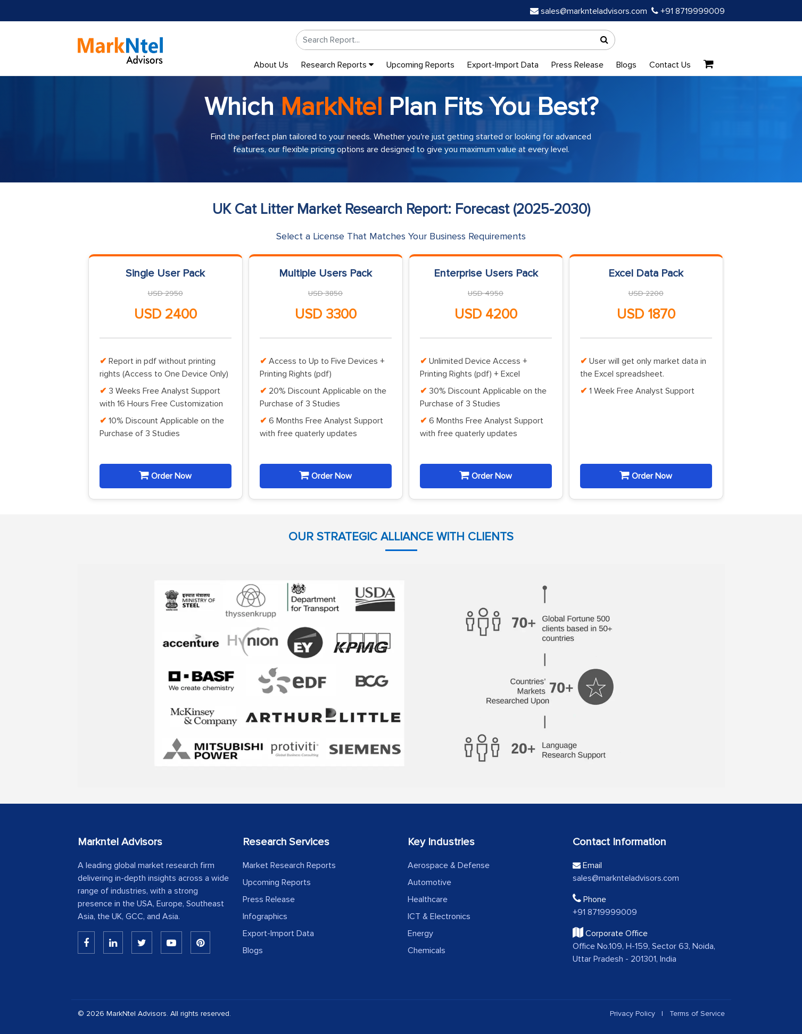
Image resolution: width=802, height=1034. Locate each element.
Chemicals (426, 950)
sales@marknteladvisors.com (588, 11)
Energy (420, 933)
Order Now (165, 475)
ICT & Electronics (439, 916)
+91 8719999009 (688, 11)
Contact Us (670, 65)
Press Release (577, 65)
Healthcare (428, 899)
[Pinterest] (200, 942)
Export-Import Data (503, 65)
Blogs (626, 65)
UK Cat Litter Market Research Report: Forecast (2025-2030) (401, 209)
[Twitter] (141, 942)
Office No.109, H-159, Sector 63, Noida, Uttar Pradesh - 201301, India (644, 952)
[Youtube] (171, 942)
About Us (271, 65)
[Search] (604, 40)
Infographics (265, 916)
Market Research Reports (289, 865)
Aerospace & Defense (449, 865)
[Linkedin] (86, 942)
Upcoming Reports (420, 65)
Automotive (429, 882)
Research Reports (337, 65)
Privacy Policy (632, 1013)
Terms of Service (697, 1013)
